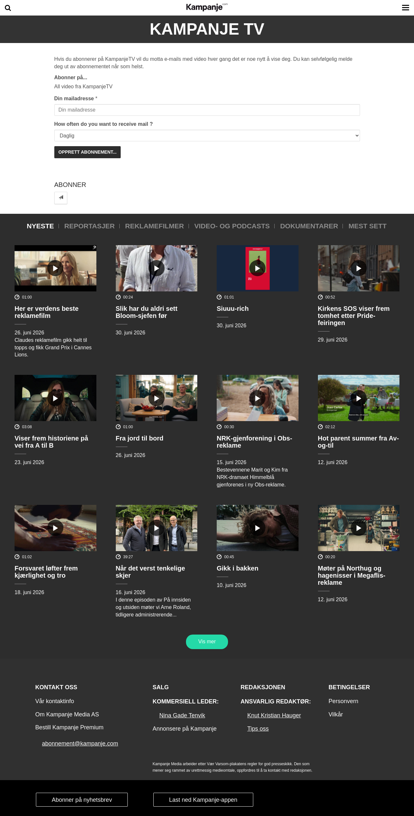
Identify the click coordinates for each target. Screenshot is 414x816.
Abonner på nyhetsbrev (82, 800)
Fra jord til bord (140, 438)
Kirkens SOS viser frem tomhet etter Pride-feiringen (354, 315)
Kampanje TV (207, 29)
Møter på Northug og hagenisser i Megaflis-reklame (352, 575)
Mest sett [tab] (367, 226)
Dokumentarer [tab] (309, 226)
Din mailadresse (74, 98)
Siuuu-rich (233, 308)
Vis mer (207, 641)
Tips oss (257, 728)
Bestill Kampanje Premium (69, 727)
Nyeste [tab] (40, 226)
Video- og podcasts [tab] (232, 226)
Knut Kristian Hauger (274, 715)
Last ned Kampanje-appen (203, 800)
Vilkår (336, 714)
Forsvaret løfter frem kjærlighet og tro (46, 572)
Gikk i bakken (237, 568)
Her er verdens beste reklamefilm (47, 312)
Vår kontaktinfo (54, 701)
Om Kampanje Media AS (67, 714)
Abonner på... (70, 77)
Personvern (343, 701)
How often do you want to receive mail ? (103, 124)
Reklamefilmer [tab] (154, 226)
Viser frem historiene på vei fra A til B (51, 442)
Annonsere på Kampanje (185, 728)
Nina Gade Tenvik (182, 715)
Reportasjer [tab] (89, 226)
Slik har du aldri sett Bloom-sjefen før (147, 312)
